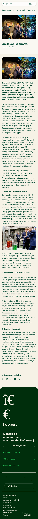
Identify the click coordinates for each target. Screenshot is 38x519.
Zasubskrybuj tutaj (23, 445)
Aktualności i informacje (25, 10)
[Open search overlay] (30, 4)
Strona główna (7, 10)
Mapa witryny (7, 515)
